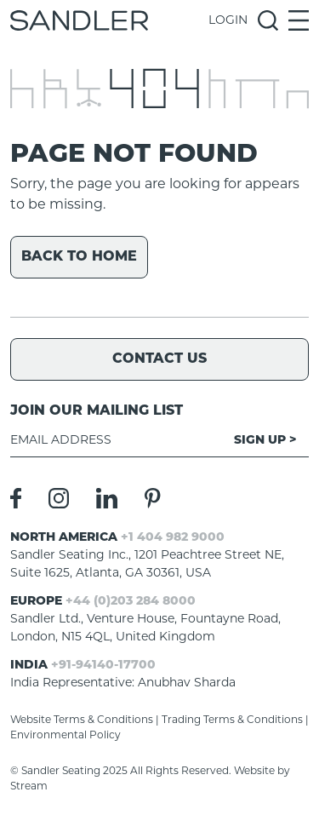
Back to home (79, 257)
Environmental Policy (65, 736)
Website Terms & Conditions (81, 720)
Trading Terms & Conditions (232, 720)
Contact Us (159, 359)
